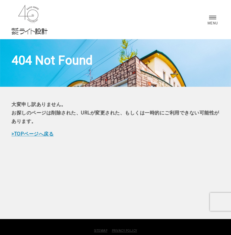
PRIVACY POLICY (124, 230)
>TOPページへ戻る (32, 134)
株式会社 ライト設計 (29, 20)
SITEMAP (101, 230)
